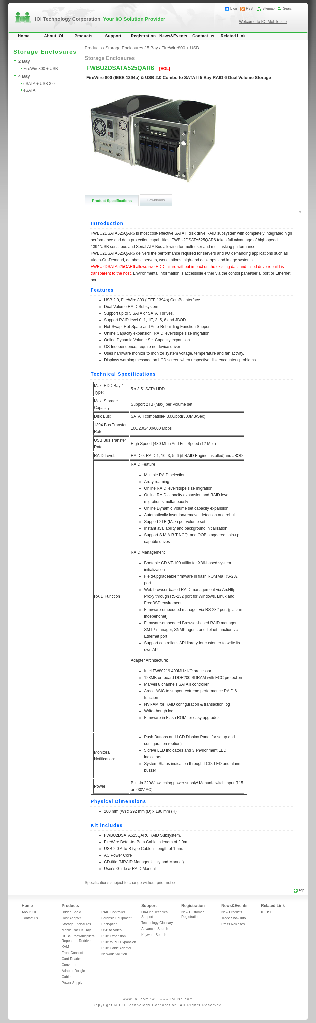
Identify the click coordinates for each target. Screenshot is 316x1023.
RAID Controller (113, 912)
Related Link (233, 36)
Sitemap (268, 8)
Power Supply (72, 983)
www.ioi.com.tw (139, 999)
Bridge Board (71, 912)
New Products (231, 912)
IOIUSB (267, 912)
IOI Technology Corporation (100, 19)
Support (113, 36)
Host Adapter (71, 918)
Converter (69, 965)
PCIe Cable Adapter (116, 948)
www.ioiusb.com (176, 999)
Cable (66, 977)
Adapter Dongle (73, 971)
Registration (143, 36)
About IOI (53, 36)
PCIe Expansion (113, 936)
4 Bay (24, 76)
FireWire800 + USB (40, 68)
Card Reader (71, 959)
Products (83, 36)
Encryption (109, 924)
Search (288, 8)
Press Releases (233, 924)
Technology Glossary (157, 923)
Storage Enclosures (124, 47)
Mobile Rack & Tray (76, 930)
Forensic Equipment (116, 918)
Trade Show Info (233, 918)
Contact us (203, 36)
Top (301, 890)
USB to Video (111, 930)
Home (24, 36)
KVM (65, 947)
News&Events (173, 36)
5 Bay (152, 47)
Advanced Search (154, 929)
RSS (249, 8)
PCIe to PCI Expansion (118, 942)
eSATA (29, 90)
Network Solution (114, 954)
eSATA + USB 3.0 (39, 83)
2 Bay (24, 61)
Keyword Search (153, 935)
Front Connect (72, 953)
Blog (233, 8)
